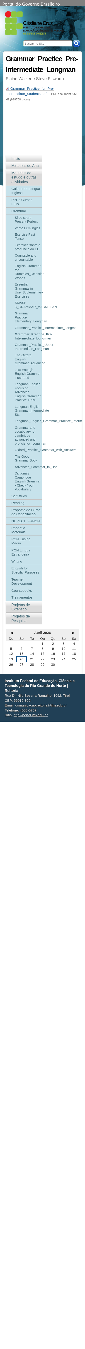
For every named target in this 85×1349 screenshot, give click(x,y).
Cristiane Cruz (37, 23)
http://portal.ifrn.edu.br (31, 715)
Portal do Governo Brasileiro (31, 3)
